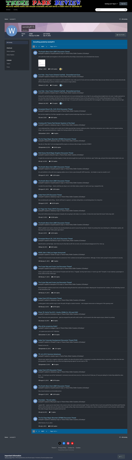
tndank (52, 76)
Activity (16, 9)
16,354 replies (52, 69)
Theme (54, 447)
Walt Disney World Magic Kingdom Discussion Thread (55, 153)
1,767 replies (57, 348)
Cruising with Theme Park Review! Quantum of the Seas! (56, 123)
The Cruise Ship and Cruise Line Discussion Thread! (55, 266)
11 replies (52, 412)
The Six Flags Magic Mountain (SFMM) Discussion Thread (57, 139)
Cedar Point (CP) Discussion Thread (50, 195)
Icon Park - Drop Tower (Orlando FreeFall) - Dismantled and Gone (59, 75)
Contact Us (71, 447)
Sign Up (123, 3)
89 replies (55, 133)
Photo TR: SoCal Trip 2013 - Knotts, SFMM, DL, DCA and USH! (58, 312)
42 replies (54, 320)
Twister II (53, 254)
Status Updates (11, 51)
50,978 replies (54, 203)
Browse (8, 9)
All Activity (9, 42)
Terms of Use (8, 457)
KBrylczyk (53, 401)
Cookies (78, 447)
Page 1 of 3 (53, 46)
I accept (122, 456)
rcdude (52, 356)
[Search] (103, 9)
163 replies (56, 334)
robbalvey (53, 125)
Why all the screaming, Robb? (47, 326)
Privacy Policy (62, 447)
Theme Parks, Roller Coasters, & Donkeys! (77, 53)
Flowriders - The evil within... (47, 400)
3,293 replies (56, 277)
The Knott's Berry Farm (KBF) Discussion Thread (54, 52)
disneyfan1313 (54, 268)
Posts (8, 67)
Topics (8, 63)
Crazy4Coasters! (55, 53)
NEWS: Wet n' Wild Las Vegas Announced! (51, 253)
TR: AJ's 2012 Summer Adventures (49, 354)
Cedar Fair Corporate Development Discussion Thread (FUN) (57, 340)
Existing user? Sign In (111, 4)
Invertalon (53, 314)
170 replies (54, 85)
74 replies (55, 261)
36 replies (55, 364)
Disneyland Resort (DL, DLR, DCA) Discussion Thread (55, 109)
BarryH (52, 155)
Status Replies (10, 54)
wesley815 (41, 53)
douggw (52, 328)
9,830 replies (53, 117)
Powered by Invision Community (66, 450)
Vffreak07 (53, 342)
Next (42, 46)
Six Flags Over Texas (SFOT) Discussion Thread (53, 209)
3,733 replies (53, 161)
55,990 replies (56, 147)
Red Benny (53, 111)
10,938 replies (53, 217)
